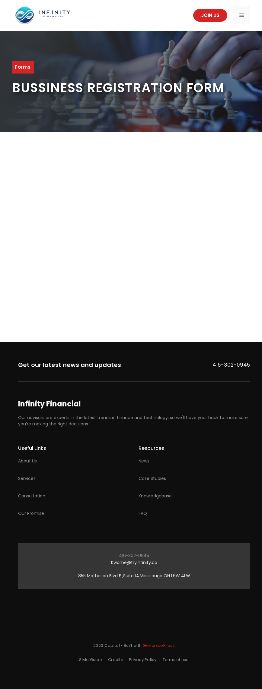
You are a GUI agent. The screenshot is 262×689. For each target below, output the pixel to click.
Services (27, 478)
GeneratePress (159, 645)
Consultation (31, 496)
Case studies (152, 478)
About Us (27, 461)
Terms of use (176, 659)
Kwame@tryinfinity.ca (134, 562)
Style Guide (90, 659)
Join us (210, 15)
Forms (23, 67)
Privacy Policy (143, 659)
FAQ (143, 513)
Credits (115, 659)
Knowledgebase (155, 496)
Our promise (31, 513)
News (144, 461)
